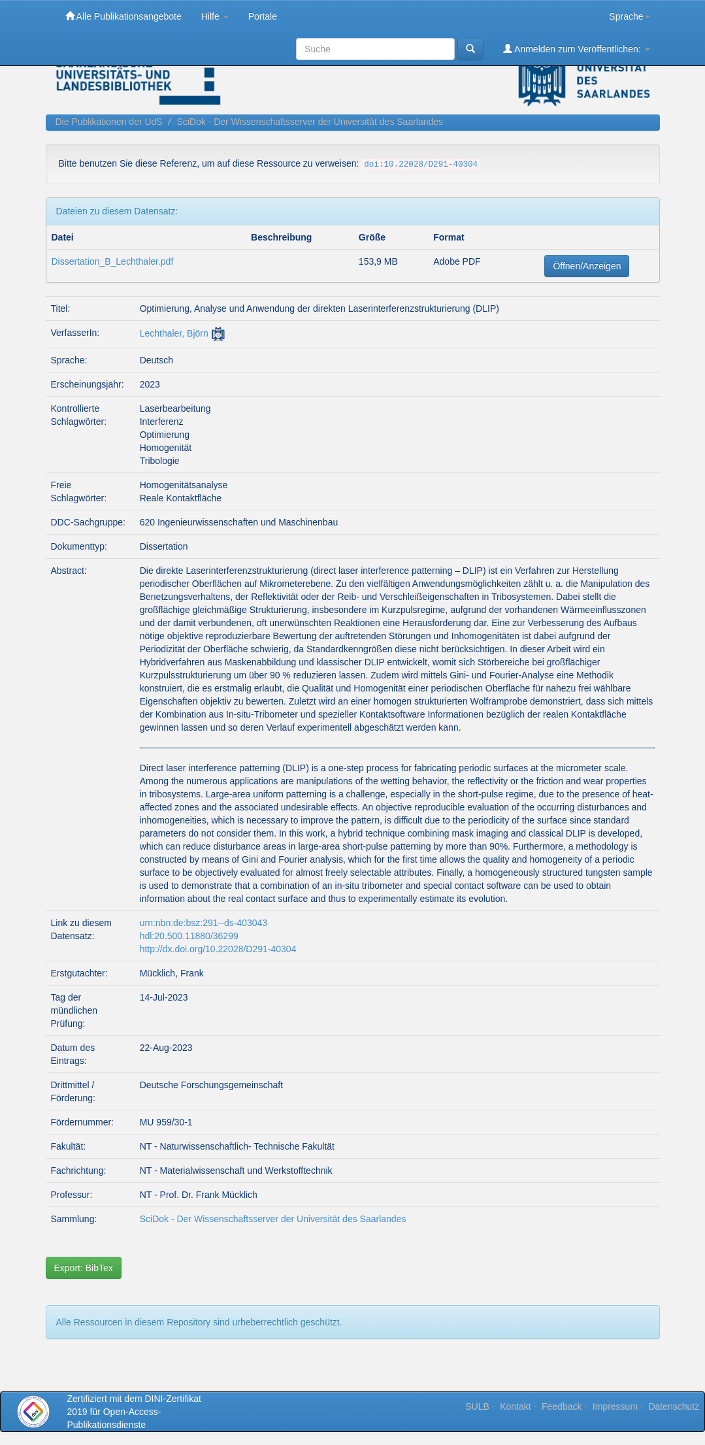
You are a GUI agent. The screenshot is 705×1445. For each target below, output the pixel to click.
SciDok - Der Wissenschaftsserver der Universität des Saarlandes (309, 121)
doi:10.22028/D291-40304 (421, 164)
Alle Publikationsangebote (123, 16)
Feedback (562, 1406)
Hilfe (215, 16)
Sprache (629, 16)
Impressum (615, 1406)
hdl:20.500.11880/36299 (189, 936)
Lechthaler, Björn (174, 333)
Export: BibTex (83, 1268)
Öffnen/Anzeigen (587, 266)
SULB (477, 1406)
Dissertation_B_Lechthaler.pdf (113, 261)
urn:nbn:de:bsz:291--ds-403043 (203, 923)
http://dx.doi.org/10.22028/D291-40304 (218, 949)
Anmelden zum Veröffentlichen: (576, 48)
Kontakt (515, 1406)
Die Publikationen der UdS (109, 121)
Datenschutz (673, 1406)
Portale (262, 16)
